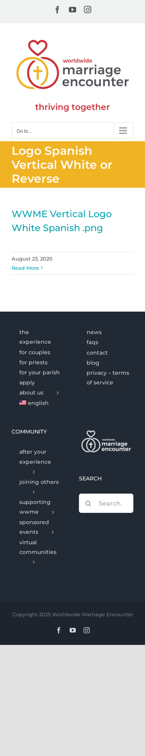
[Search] (88, 503)
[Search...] (106, 503)
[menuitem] (39, 403)
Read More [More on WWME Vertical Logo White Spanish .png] (25, 268)
